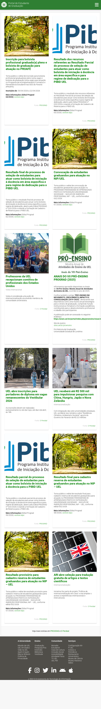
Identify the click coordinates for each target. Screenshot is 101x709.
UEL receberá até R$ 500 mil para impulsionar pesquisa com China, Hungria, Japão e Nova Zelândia (74, 396)
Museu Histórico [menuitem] (75, 661)
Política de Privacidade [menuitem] (23, 657)
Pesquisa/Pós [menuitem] (40, 648)
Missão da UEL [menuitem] (24, 645)
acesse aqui (19, 97)
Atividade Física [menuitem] (57, 656)
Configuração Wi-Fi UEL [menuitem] (75, 646)
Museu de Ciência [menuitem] (75, 658)
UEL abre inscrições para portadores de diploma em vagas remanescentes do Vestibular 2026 (26, 396)
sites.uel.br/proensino (63, 325)
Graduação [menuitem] (39, 645)
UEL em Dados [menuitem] (24, 648)
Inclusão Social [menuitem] (57, 652)
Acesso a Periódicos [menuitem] (72, 651)
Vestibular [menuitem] (39, 654)
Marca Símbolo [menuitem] (24, 654)
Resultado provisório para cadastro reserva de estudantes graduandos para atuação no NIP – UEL (26, 579)
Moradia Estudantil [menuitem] (55, 646)
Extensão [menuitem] (38, 650)
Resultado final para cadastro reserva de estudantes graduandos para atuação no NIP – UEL (74, 481)
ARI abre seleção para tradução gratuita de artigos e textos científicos (73, 578)
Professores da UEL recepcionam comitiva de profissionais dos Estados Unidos (22, 281)
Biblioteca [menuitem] (39, 652)
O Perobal (43, 309)
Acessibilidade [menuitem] (57, 654)
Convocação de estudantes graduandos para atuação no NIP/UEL (72, 175)
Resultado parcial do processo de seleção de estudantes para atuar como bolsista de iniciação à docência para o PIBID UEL (26, 481)
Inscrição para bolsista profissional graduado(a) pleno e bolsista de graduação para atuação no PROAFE (26, 64)
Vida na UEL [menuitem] (23, 650)
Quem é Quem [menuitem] (23, 652)
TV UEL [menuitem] (54, 658)
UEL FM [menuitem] (54, 661)
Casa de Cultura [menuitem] (58, 650)
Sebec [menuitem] (70, 663)
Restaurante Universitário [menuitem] (73, 655)
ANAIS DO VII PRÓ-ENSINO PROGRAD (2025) (71, 278)
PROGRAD (43, 105)
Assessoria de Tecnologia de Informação (54, 679)
